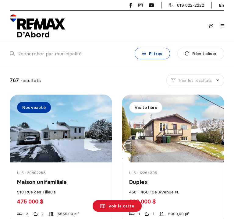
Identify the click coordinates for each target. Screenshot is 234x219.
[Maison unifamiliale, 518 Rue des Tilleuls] (61, 128)
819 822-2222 (190, 5)
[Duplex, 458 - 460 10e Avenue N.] (173, 128)
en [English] (221, 5)
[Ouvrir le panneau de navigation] (222, 26)
